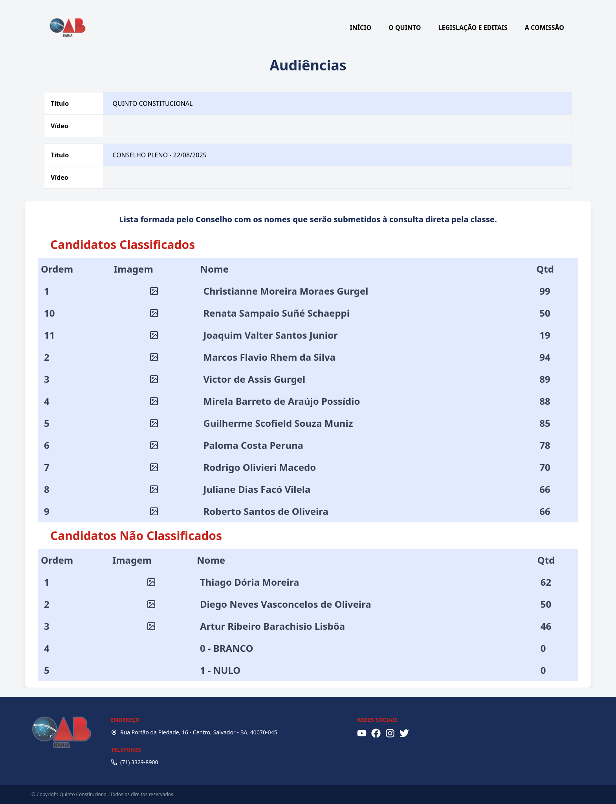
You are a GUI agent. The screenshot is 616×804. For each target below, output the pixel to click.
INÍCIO (361, 27)
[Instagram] (390, 733)
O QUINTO (405, 27)
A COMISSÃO (544, 27)
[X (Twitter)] (404, 733)
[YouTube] (362, 733)
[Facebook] (376, 733)
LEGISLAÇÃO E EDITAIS (472, 27)
